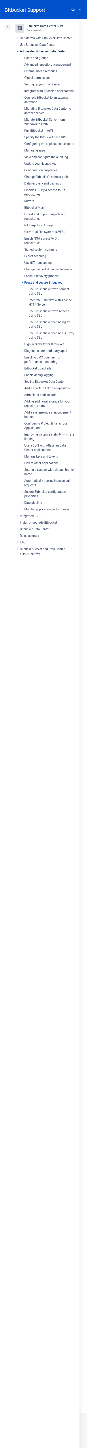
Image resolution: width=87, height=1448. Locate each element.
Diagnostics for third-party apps (45, 351)
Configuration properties (40, 170)
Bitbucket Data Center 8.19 (44, 26)
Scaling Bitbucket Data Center (44, 381)
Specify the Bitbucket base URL (45, 137)
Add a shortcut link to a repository (47, 388)
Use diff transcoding (38, 262)
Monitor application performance (46, 509)
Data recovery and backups (42, 183)
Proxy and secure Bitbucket (43, 282)
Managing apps (34, 150)
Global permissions (37, 77)
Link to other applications (41, 463)
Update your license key (40, 163)
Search (73, 9)
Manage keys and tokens (41, 456)
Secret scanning (35, 256)
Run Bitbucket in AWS (38, 130)
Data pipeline (33, 502)
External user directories (40, 71)
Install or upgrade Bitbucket (38, 522)
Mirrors (29, 201)
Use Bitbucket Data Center (37, 44)
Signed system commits (40, 249)
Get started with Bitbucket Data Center (46, 38)
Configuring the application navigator (49, 144)
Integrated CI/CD (31, 516)
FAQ (22, 542)
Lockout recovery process (41, 276)
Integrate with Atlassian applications (49, 91)
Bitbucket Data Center (34, 529)
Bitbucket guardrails (37, 368)
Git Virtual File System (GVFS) (44, 232)
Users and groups (36, 58)
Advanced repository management (47, 64)
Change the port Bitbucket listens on (49, 269)
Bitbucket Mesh (34, 207)
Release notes (29, 535)
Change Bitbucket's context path (46, 177)
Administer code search (40, 395)
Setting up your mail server (42, 84)
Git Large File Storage (38, 225)
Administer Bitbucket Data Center (43, 51)
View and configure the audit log (46, 157)
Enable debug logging (38, 375)
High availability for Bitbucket (44, 344)
